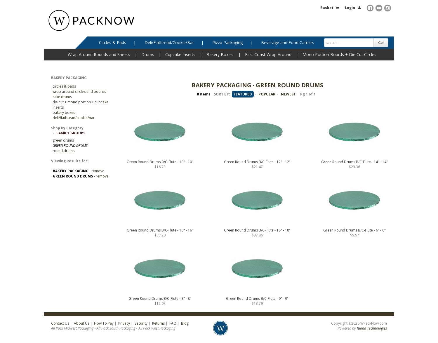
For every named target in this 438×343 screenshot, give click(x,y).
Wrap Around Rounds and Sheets (99, 54)
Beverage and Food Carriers (287, 42)
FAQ (172, 323)
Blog (185, 323)
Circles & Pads (112, 42)
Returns (158, 323)
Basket (326, 7)
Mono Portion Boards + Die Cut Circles (339, 54)
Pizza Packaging (227, 42)
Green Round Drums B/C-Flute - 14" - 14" (354, 161)
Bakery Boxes (219, 54)
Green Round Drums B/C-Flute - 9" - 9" (257, 298)
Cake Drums (62, 96)
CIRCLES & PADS (64, 86)
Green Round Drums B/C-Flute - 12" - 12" (257, 161)
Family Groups (70, 132)
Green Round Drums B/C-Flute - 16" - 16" (160, 230)
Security (141, 323)
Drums (147, 54)
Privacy (124, 323)
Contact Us (60, 323)
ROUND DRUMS (63, 150)
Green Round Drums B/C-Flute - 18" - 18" (257, 230)
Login (350, 7)
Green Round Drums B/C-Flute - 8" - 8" (160, 298)
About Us (81, 323)
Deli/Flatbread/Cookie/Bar (169, 42)
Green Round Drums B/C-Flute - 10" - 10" (160, 161)
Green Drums (63, 140)
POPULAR (266, 94)
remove (97, 170)
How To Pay (104, 323)
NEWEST (288, 94)
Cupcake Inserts (180, 54)
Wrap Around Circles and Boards (79, 91)
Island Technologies (372, 328)
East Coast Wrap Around (268, 54)
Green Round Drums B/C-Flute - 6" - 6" (354, 230)
